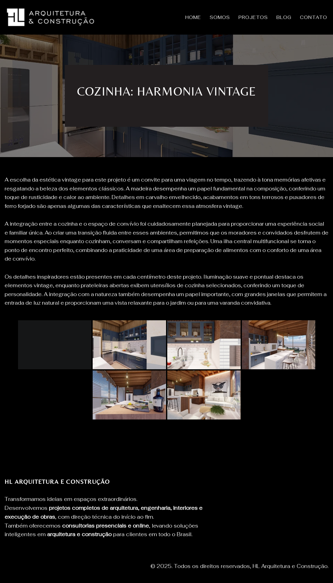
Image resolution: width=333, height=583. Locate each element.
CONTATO (313, 17)
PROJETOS (253, 17)
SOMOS (220, 17)
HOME (193, 17)
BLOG (283, 17)
